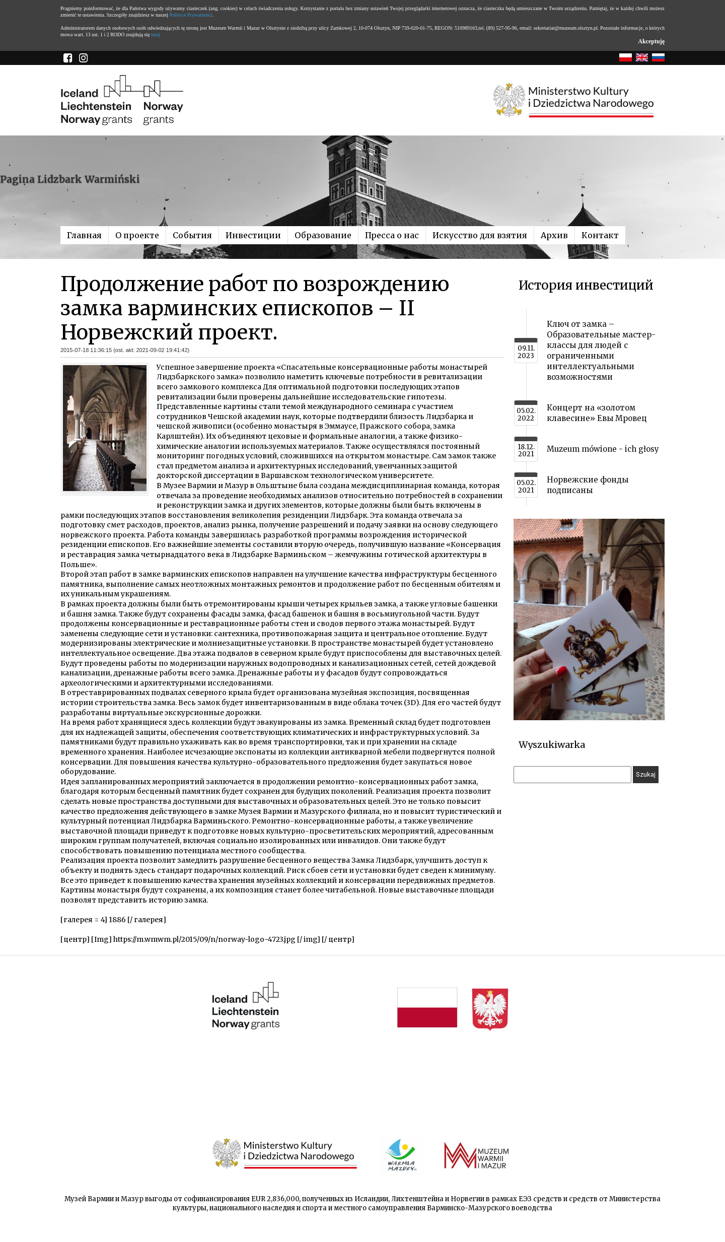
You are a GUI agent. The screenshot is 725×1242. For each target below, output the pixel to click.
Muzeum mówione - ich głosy (603, 449)
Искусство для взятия (479, 235)
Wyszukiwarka (552, 744)
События (192, 235)
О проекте (137, 235)
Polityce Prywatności (191, 15)
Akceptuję (651, 41)
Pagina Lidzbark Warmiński (70, 179)
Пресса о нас (392, 235)
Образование (323, 235)
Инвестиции (253, 235)
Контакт (600, 235)
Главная (84, 235)
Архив (554, 235)
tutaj (155, 34)
